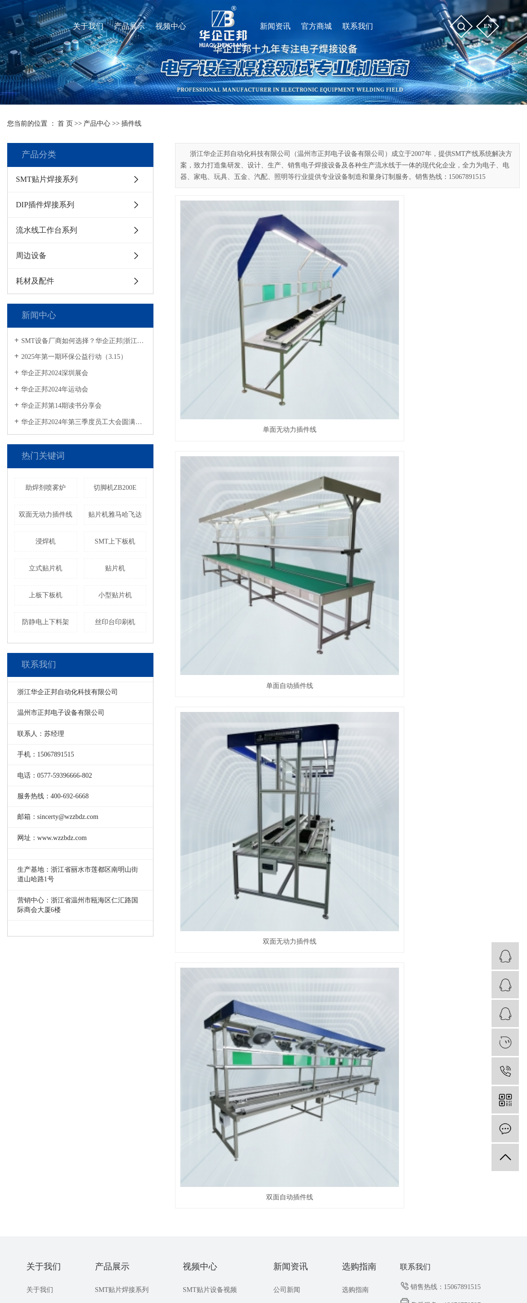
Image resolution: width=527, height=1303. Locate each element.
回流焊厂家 (466, 1247)
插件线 (131, 123)
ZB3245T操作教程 (209, 1070)
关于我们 (43, 994)
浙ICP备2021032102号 (187, 1270)
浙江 (290, 1282)
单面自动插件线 (347, 308)
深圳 (306, 1282)
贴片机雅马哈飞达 (115, 514)
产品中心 (96, 123)
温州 (260, 1282)
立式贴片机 (45, 568)
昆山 (336, 1282)
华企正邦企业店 (350, 1270)
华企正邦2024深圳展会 (54, 373)
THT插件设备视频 (209, 1035)
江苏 (245, 1282)
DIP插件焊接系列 (45, 205)
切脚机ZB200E (115, 487)
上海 (214, 1282)
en (488, 26)
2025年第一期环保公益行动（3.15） (74, 356)
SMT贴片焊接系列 (47, 179)
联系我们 (39, 1052)
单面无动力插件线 (229, 308)
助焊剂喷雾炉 (45, 487)
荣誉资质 (39, 1035)
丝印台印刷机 (115, 622)
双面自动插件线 (228, 442)
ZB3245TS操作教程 (211, 1087)
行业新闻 (286, 1035)
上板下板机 (45, 595)
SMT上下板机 (114, 541)
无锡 (352, 1282)
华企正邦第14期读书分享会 (61, 405)
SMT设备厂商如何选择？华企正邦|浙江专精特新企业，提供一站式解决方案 (83, 340)
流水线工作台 (428, 1247)
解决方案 (286, 1052)
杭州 (321, 1282)
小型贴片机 (115, 595)
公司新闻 (286, 1017)
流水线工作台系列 (46, 230)
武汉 (275, 1282)
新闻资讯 (290, 994)
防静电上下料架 (45, 622)
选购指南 (359, 994)
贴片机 (115, 568)
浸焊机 (45, 541)
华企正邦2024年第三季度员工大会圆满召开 (83, 422)
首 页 (65, 123)
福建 (229, 1282)
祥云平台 (276, 1270)
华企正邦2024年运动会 (54, 389)
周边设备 (31, 255)
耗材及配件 (35, 281)
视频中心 (200, 994)
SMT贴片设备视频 (210, 1017)
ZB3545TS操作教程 (211, 1052)
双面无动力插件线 (45, 514)
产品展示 (112, 994)
